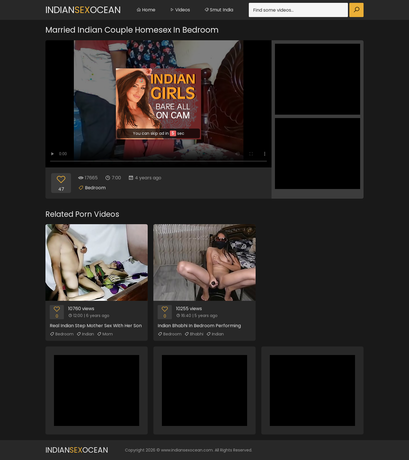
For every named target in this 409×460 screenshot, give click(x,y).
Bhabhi (193, 334)
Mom (105, 334)
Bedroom (95, 187)
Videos (180, 10)
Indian (85, 334)
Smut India (218, 10)
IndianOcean (83, 9)
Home (145, 10)
